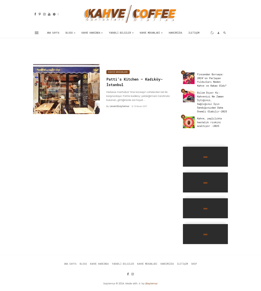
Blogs (69, 32)
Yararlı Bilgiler (120, 32)
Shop (194, 263)
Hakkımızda (175, 32)
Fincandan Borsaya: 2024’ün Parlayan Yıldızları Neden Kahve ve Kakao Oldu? (211, 80)
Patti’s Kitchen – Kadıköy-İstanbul (134, 82)
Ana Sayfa (53, 32)
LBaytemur (151, 283)
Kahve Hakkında (91, 32)
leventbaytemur (120, 106)
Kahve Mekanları (150, 32)
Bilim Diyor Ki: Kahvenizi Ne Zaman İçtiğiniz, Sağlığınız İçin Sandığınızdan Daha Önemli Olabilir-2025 (212, 102)
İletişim (193, 32)
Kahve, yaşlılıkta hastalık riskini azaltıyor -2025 (209, 122)
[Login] (218, 33)
